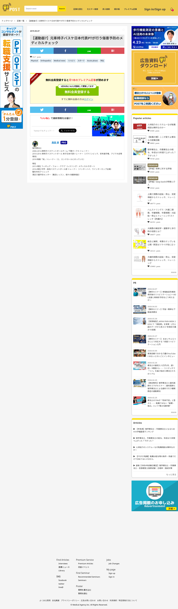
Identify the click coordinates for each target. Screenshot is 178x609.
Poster (79, 586)
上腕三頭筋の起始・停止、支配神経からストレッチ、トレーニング (162, 197)
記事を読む (78, 9)
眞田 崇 (55, 142)
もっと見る (171, 474)
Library (61, 570)
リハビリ (71, 60)
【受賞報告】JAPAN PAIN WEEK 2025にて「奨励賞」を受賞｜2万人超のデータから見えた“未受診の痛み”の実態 (162, 325)
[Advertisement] (155, 530)
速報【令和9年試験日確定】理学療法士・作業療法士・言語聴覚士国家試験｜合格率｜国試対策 (154, 467)
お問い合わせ (102, 600)
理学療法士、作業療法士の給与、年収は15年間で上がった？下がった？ (162, 152)
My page (111, 569)
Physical (34, 60)
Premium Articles (85, 563)
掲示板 (117, 9)
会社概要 (55, 600)
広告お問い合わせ (88, 600)
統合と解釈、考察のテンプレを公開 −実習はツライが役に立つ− (162, 244)
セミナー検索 (92, 9)
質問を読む (82, 593)
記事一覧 (20, 21)
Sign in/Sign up (155, 9)
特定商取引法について (128, 600)
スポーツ (81, 60)
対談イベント (83, 567)
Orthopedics (46, 60)
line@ (60, 587)
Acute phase (92, 60)
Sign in (112, 576)
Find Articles (62, 559)
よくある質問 (45, 600)
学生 (102, 60)
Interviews (62, 563)
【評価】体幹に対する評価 (160, 168)
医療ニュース (63, 567)
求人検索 (106, 9)
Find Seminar (83, 573)
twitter (61, 583)
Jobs (109, 559)
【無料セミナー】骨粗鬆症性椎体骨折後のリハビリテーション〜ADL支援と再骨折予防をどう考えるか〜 (162, 296)
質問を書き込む (84, 590)
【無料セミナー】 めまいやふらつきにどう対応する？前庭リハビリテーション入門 (162, 342)
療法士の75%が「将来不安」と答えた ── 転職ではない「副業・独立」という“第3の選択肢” (161, 403)
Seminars (82, 580)
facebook (62, 580)
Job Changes (114, 563)
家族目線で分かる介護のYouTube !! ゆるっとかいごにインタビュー (162, 355)
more (173, 272)
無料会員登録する (77, 90)
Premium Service (85, 559)
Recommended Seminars (89, 576)
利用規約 (113, 600)
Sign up (112, 573)
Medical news (59, 60)
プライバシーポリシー (70, 600)
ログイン (88, 99)
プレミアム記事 (130, 9)
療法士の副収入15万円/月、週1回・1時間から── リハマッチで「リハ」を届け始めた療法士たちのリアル (161, 369)
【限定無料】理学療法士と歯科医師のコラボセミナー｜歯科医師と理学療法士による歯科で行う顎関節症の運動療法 (161, 387)
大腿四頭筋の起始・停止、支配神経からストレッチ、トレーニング (162, 260)
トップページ (7, 21)
